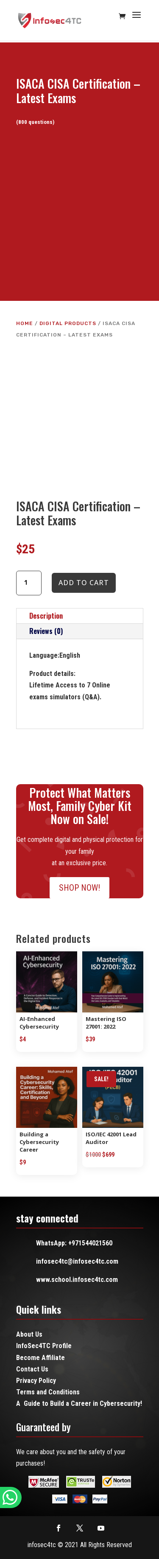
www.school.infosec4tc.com (77, 1280)
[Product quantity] (29, 583)
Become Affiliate (40, 1358)
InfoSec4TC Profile (44, 1346)
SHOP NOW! (79, 888)
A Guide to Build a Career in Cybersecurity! (79, 1403)
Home (24, 323)
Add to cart (84, 582)
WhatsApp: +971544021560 (74, 1243)
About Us (29, 1334)
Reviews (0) (46, 631)
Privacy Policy (36, 1381)
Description (46, 616)
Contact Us (32, 1369)
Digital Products (67, 323)
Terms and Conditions (48, 1392)
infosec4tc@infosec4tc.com (77, 1261)
